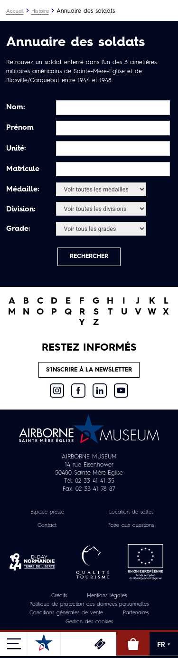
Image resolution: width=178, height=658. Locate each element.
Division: (21, 209)
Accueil (15, 11)
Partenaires (136, 613)
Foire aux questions (131, 525)
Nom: (15, 107)
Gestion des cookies (89, 622)
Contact (46, 525)
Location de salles (131, 512)
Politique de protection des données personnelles (89, 604)
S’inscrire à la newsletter (89, 370)
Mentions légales (107, 596)
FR (163, 644)
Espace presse (47, 512)
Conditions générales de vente (66, 613)
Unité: (16, 149)
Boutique (133, 644)
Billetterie (99, 644)
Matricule (22, 169)
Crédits (59, 596)
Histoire (40, 11)
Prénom (20, 128)
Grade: (18, 229)
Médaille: (22, 189)
